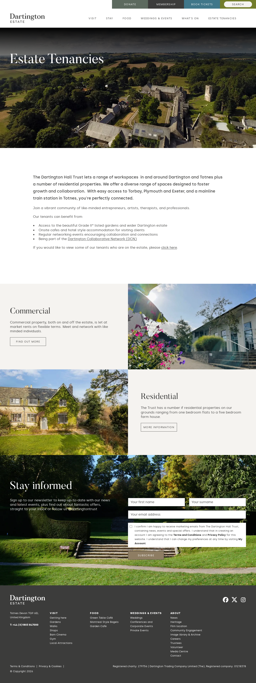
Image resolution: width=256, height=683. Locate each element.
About (175, 613)
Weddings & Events (156, 18)
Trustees (176, 642)
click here (169, 247)
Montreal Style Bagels (104, 621)
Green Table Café (101, 617)
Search (238, 4)
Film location (178, 626)
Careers (175, 638)
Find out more (28, 341)
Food (127, 18)
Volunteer (176, 647)
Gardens (55, 621)
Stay (109, 18)
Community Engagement (186, 630)
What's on (190, 18)
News (174, 617)
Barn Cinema (58, 634)
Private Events (139, 630)
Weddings (136, 617)
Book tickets (202, 4)
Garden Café (98, 626)
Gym (53, 638)
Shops (54, 630)
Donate (130, 4)
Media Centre (179, 651)
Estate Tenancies (222, 18)
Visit (92, 18)
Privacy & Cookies (50, 666)
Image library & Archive (185, 634)
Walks (53, 626)
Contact (175, 655)
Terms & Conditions (22, 666)
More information (158, 427)
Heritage (176, 621)
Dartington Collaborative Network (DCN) (102, 239)
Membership (166, 4)
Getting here (58, 617)
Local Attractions (61, 642)
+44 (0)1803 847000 (25, 624)
